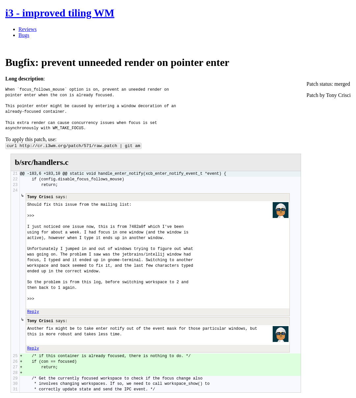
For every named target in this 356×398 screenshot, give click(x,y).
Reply (33, 312)
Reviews (27, 29)
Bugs (23, 35)
